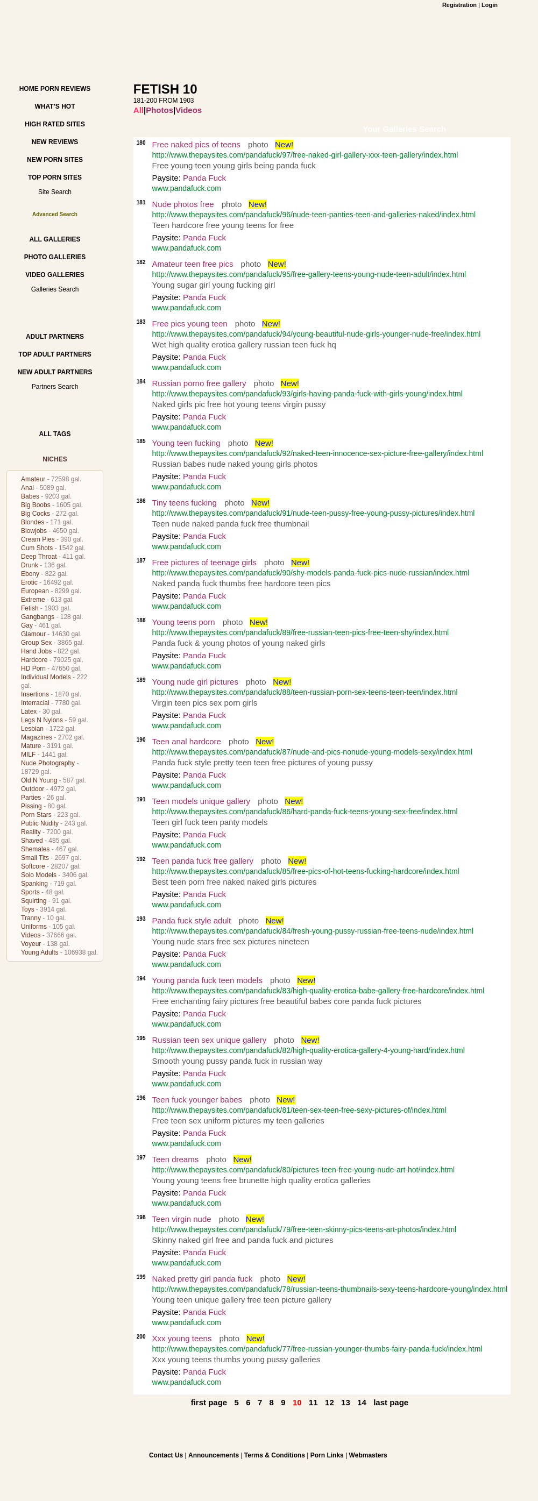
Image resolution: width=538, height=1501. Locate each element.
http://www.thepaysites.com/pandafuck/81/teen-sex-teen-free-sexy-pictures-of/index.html (299, 1110)
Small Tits (35, 858)
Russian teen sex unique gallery (209, 1039)
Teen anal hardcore (186, 741)
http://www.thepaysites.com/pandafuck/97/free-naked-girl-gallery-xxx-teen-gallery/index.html (305, 155)
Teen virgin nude (181, 1218)
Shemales (35, 849)
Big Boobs (36, 505)
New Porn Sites (55, 159)
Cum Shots (37, 548)
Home (29, 89)
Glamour (33, 634)
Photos (159, 110)
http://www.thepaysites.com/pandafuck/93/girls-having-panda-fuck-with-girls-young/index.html (307, 393)
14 (361, 1402)
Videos (30, 935)
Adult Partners (55, 336)
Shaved (32, 840)
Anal (27, 488)
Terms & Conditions (274, 1455)
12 (329, 1402)
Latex (29, 711)
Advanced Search (54, 214)
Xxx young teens (182, 1338)
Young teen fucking (186, 442)
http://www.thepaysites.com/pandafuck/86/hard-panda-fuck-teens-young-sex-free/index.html (305, 811)
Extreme (33, 599)
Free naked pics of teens (196, 144)
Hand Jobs (36, 651)
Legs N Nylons (42, 720)
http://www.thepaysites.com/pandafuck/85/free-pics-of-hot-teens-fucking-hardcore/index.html (305, 871)
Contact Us (166, 1455)
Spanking (34, 883)
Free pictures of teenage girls (204, 562)
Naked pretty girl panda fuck (202, 1278)
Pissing (31, 806)
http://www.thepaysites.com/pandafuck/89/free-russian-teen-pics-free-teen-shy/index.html (300, 632)
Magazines (36, 737)
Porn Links (327, 1455)
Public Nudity (40, 823)
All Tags (55, 434)
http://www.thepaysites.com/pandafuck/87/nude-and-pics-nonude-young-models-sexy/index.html (312, 752)
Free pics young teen (190, 323)
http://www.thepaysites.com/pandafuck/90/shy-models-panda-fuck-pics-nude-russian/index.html (311, 572)
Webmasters (368, 1455)
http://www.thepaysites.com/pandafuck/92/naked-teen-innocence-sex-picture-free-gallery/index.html (318, 453)
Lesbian (32, 728)
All (138, 110)
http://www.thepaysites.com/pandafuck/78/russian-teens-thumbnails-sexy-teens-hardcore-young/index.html (330, 1289)
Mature (31, 746)
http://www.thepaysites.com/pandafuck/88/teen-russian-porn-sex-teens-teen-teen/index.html (305, 692)
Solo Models (38, 875)
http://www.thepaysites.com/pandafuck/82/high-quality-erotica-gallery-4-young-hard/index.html (308, 1050)
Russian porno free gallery (199, 383)
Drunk (29, 565)
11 (313, 1402)
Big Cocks (35, 513)
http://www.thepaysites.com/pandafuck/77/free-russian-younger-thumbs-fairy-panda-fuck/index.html (317, 1349)
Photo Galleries (55, 257)
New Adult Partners (54, 372)
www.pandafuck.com (186, 188)
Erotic (29, 582)
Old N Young (39, 780)
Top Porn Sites (55, 177)
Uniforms (34, 926)
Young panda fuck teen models (207, 980)
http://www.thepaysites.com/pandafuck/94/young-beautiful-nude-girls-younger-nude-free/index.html (316, 334)
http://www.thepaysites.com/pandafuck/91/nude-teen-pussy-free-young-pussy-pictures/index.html (313, 513)
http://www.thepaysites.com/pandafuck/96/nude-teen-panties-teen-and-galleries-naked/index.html (314, 214)
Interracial (35, 703)
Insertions (35, 694)
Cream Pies (38, 539)
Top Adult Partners (54, 354)
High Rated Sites (55, 124)
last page (390, 1402)
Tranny (31, 918)
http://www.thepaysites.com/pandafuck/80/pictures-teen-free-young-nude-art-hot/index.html (303, 1169)
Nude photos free (183, 204)
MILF (28, 754)
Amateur (33, 479)
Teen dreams (175, 1159)
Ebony (30, 574)
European (35, 591)
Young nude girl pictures (195, 681)
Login (490, 5)
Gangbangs (37, 617)
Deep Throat (39, 556)
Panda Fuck (204, 177)
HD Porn (33, 668)
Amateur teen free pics (192, 263)
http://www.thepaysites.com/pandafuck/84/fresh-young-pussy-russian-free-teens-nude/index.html (313, 931)
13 (345, 1402)
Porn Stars (36, 815)
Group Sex (36, 642)
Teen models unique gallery (201, 801)
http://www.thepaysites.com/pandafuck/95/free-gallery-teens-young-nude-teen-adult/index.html (309, 274)
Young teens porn (183, 622)
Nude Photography (48, 763)
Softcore (33, 866)
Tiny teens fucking (184, 502)
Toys (27, 909)
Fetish (30, 608)
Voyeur (31, 944)
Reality (31, 832)
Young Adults (40, 952)
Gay (27, 625)
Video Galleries (54, 275)
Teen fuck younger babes (197, 1099)
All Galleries (54, 239)
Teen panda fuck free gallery (202, 860)
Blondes (32, 522)
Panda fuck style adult (191, 920)
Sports (30, 892)
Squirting (33, 901)
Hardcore (34, 660)
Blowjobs (34, 531)
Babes (30, 496)
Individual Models (46, 677)
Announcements (213, 1455)
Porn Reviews (65, 89)
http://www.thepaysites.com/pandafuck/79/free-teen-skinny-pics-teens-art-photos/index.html (304, 1229)
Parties (31, 797)
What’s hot (54, 106)
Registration (459, 5)
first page (209, 1402)
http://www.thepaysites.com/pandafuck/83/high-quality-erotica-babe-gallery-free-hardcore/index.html (318, 990)
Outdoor (32, 789)
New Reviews (55, 142)
